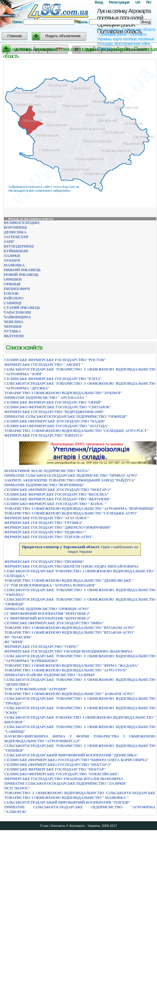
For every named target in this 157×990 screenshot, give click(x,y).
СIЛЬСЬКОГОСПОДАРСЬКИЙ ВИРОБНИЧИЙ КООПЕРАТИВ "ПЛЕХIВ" (67, 802)
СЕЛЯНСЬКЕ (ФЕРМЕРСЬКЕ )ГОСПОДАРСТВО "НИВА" (54, 623)
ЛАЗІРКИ (12, 255)
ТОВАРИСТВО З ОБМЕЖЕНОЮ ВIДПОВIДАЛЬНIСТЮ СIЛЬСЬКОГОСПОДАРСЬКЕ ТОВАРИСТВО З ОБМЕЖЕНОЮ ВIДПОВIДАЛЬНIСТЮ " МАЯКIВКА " (80, 795)
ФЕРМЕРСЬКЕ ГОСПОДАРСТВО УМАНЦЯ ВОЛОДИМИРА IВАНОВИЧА (68, 651)
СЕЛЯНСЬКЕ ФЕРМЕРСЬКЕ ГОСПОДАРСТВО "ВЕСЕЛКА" (56, 494)
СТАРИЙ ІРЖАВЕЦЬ (22, 307)
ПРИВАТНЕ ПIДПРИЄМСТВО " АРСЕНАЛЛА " (45, 397)
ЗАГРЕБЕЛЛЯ (16, 237)
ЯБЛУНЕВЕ (14, 336)
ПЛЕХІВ (11, 293)
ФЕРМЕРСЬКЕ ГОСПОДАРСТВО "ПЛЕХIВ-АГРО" (48, 537)
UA (137, 2)
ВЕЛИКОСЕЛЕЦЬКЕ (22, 222)
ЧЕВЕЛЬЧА (14, 321)
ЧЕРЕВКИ (12, 326)
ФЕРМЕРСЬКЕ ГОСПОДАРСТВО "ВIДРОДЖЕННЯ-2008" (54, 411)
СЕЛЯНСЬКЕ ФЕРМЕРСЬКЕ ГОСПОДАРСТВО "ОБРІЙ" (53, 402)
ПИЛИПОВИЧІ (17, 288)
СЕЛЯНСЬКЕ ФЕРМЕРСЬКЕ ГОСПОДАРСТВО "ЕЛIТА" (53, 378)
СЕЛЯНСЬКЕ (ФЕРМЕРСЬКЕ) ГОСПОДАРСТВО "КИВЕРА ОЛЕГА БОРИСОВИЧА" (76, 760)
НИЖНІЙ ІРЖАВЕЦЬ (22, 270)
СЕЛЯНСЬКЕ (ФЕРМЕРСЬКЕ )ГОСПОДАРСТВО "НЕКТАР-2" (57, 489)
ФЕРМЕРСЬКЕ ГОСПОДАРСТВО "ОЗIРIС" (41, 646)
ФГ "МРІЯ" (14, 642)
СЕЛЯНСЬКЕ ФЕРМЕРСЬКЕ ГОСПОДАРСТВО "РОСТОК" (55, 360)
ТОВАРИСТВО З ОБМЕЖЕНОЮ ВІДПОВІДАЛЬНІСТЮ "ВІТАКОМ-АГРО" (69, 627)
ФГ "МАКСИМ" (18, 637)
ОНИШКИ (13, 279)
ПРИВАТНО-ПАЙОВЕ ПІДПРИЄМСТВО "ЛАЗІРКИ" (49, 675)
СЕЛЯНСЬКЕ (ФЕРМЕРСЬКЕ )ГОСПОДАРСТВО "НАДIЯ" (54, 421)
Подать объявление (63, 36)
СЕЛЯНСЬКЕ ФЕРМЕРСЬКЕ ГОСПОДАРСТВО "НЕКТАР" (55, 769)
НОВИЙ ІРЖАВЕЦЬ (21, 274)
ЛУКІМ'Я (12, 260)
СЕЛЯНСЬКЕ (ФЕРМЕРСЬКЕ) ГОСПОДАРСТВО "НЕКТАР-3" (57, 764)
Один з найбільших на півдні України (80, 549)
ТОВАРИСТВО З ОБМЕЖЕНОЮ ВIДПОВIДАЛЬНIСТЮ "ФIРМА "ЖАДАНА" (71, 665)
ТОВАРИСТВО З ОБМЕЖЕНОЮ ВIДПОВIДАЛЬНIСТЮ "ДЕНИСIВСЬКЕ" (68, 580)
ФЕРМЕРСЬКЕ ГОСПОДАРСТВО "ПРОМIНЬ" (44, 561)
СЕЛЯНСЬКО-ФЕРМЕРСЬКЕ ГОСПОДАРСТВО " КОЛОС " (55, 503)
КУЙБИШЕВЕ (16, 251)
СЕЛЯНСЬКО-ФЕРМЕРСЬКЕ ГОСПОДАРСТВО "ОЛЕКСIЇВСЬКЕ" (61, 774)
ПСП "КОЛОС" (17, 788)
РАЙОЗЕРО (14, 298)
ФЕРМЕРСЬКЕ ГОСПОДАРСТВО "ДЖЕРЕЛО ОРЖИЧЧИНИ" (57, 527)
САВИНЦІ (12, 303)
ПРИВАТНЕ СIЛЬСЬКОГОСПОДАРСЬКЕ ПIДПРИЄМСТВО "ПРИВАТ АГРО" (71, 475)
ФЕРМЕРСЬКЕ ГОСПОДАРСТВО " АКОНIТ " (43, 364)
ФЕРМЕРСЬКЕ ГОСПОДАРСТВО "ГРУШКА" (43, 522)
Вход (99, 2)
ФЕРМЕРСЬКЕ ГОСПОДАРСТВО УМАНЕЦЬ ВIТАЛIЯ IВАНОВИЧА (63, 778)
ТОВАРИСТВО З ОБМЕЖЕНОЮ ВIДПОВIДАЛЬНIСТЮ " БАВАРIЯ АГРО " (69, 693)
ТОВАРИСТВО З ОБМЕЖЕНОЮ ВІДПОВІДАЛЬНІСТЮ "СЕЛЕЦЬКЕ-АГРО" (70, 513)
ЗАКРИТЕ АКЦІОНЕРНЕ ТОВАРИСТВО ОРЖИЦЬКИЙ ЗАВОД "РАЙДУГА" (69, 480)
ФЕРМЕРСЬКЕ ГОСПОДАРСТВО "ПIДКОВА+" (45, 532)
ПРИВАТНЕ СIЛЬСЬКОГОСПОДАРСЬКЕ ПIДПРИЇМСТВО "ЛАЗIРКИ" (65, 783)
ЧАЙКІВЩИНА (17, 317)
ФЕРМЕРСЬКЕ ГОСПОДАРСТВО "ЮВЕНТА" (43, 435)
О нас (44, 825)
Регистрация (119, 2)
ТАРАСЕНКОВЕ (17, 312)
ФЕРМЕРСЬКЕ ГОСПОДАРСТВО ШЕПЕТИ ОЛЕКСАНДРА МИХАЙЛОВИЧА (71, 566)
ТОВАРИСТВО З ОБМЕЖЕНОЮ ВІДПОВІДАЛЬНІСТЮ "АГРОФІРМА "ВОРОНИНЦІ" (79, 508)
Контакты (58, 825)
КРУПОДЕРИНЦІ (19, 246)
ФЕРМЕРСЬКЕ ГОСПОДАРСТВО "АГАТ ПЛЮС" (46, 518)
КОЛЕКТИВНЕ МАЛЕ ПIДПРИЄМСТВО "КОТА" (46, 470)
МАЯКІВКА (14, 265)
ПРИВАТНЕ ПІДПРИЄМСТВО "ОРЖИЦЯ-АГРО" (46, 609)
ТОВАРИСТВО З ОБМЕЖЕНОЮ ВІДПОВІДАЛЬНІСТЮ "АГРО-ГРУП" (65, 670)
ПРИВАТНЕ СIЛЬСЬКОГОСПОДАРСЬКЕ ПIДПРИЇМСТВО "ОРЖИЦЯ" (65, 416)
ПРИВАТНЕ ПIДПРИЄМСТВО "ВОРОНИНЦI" (44, 485)
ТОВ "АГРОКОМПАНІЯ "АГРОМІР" (35, 689)
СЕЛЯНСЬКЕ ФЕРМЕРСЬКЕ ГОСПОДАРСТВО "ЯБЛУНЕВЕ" (57, 499)
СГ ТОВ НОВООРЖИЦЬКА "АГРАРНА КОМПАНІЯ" (50, 585)
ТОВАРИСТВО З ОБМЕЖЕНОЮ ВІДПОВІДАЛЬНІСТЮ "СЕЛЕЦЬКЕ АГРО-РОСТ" (76, 430)
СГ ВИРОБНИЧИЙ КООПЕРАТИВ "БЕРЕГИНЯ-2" (47, 613)
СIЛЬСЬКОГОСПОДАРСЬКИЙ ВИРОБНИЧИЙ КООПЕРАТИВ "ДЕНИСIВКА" (71, 755)
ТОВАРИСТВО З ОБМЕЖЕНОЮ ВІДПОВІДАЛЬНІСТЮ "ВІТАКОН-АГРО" (69, 632)
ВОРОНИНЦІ (15, 227)
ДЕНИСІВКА (15, 232)
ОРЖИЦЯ (12, 284)
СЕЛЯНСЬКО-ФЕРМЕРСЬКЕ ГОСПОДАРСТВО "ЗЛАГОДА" (56, 426)
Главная (14, 36)
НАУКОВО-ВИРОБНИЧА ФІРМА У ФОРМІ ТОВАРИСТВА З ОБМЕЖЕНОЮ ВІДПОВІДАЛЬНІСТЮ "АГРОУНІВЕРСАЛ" (80, 738)
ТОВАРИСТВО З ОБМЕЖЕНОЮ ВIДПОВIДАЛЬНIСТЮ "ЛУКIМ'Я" (63, 393)
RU (148, 2)
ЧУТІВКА (12, 331)
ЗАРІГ (9, 241)
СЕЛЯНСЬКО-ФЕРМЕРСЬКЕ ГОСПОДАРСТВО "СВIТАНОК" (57, 407)
